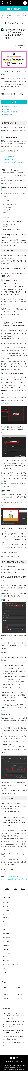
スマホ (5, 968)
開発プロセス (7, 918)
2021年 (19, 991)
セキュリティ (6, 910)
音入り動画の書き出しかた (12, 112)
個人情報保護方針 (20, 1067)
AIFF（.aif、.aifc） (9, 210)
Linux (4, 926)
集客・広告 (6, 961)
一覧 (15, 889)
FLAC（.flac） (8, 227)
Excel (4, 972)
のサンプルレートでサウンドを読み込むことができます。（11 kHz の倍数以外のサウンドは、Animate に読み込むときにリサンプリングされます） (14, 353)
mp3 (4, 212)
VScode (6, 945)
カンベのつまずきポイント (21, 46)
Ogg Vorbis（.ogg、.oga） (12, 229)
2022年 (6, 991)
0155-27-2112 (8, 1065)
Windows (6, 922)
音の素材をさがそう (10, 106)
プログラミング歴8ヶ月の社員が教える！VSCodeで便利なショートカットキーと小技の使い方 (13, 1024)
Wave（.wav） (8, 207)
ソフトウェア (7, 941)
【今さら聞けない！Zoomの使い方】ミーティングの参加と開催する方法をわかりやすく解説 (13, 1015)
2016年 (6, 999)
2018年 (6, 995)
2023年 (19, 987)
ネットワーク (7, 914)
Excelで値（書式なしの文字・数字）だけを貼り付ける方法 (13, 1038)
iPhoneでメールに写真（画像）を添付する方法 (14, 1044)
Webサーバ (6, 933)
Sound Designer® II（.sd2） (12, 221)
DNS (4, 929)
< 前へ (7, 889)
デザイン (25, 43)
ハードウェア (7, 953)
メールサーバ (7, 937)
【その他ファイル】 (7, 218)
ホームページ (18, 43)
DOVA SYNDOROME (10, 157)
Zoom (6, 949)
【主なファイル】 (6, 200)
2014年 (19, 999)
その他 (5, 957)
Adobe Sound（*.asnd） (11, 204)
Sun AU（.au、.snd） (10, 224)
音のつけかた (8, 109)
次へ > (23, 889)
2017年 (19, 995)
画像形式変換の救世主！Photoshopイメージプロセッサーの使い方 (14, 1032)
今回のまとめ (8, 115)
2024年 (6, 987)
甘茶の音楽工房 (8, 159)
